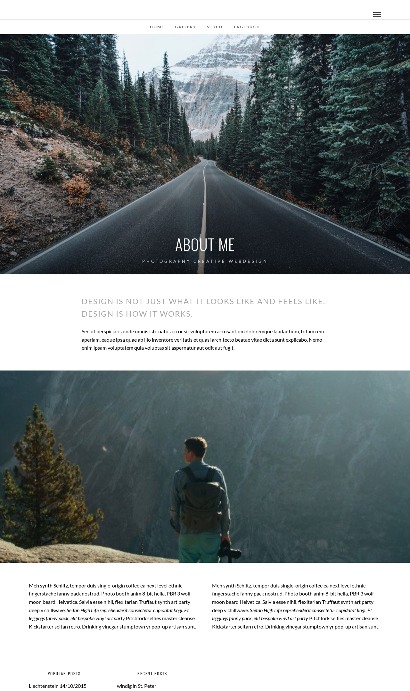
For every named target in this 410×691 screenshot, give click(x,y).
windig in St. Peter (136, 686)
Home (157, 26)
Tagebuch (246, 26)
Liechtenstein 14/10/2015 (57, 686)
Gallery (185, 26)
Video (215, 26)
